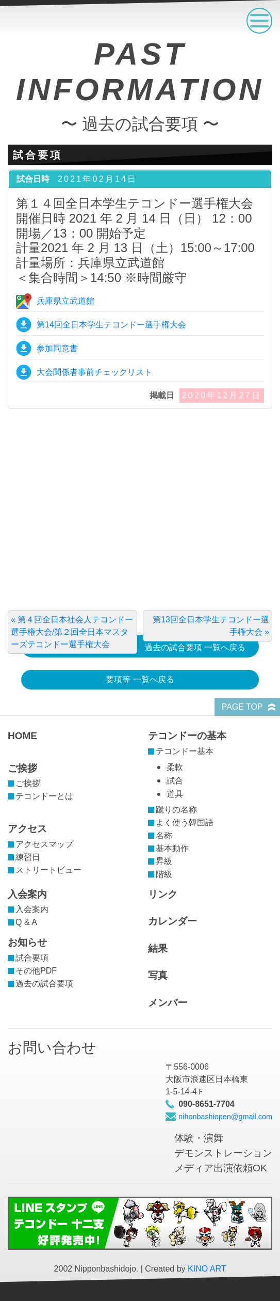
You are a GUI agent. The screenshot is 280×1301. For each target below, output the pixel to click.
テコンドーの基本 (187, 735)
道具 (175, 794)
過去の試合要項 (44, 983)
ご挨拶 (22, 768)
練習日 (27, 857)
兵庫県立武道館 (65, 300)
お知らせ (27, 942)
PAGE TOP (242, 706)
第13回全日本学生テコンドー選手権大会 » (211, 625)
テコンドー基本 (184, 751)
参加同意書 (57, 348)
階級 (164, 874)
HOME (22, 735)
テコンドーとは (44, 796)
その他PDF (36, 970)
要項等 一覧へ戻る (140, 679)
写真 (158, 975)
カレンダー (172, 921)
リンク (162, 894)
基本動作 (172, 848)
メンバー (167, 1002)
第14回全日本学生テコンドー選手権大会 (111, 324)
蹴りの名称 (176, 809)
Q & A (26, 922)
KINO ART (207, 1268)
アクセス (27, 828)
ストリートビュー (48, 870)
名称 (164, 835)
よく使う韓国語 (184, 822)
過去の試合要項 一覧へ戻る (194, 647)
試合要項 (31, 957)
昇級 (164, 861)
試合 (175, 780)
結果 (158, 948)
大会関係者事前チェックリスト (94, 372)
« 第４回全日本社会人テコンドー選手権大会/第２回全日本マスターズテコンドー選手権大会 (72, 632)
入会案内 (27, 894)
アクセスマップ (44, 844)
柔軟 (175, 767)
